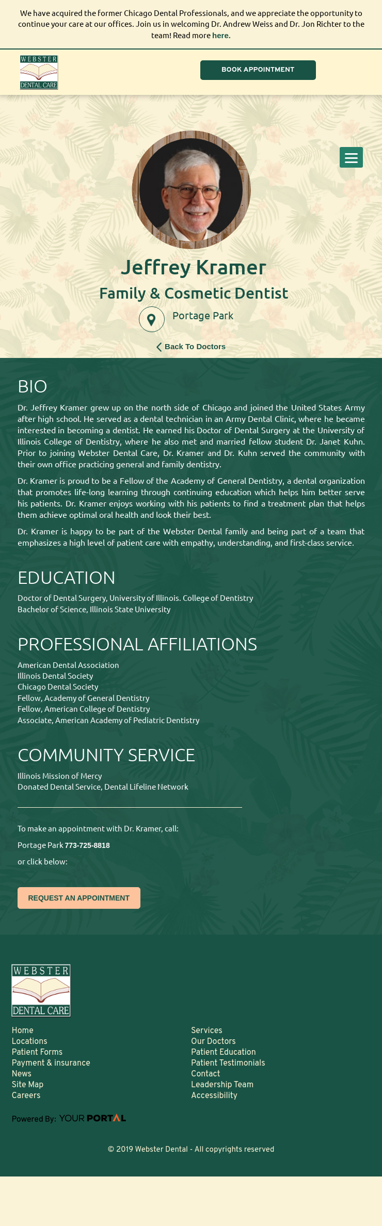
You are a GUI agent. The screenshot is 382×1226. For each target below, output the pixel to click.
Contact (205, 1074)
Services (206, 1031)
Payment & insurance (50, 1063)
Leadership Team (222, 1085)
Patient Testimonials (228, 1063)
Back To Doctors (191, 347)
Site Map (27, 1085)
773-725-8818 (87, 845)
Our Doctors (213, 1042)
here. (221, 35)
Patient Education (223, 1053)
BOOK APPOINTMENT (258, 70)
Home (22, 1031)
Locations (29, 1042)
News (21, 1074)
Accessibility (214, 1096)
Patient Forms (36, 1053)
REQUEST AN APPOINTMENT (79, 898)
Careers (25, 1096)
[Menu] (351, 157)
